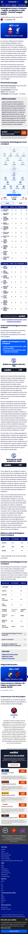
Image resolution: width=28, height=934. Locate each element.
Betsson (3, 899)
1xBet (2, 895)
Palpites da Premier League (10, 654)
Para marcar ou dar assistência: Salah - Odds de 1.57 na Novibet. (14, 351)
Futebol (2, 881)
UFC (2, 888)
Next (26, 676)
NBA (2, 885)
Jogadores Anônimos (17, 838)
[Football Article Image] (14, 674)
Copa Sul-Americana (5, 872)
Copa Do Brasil (4, 869)
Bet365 (2, 897)
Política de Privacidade (6, 855)
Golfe (2, 890)
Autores (2, 851)
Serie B (2, 867)
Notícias (14, 5)
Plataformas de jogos (8, 658)
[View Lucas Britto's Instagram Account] (14, 20)
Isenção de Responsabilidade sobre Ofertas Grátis (11, 860)
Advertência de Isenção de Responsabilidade (17, 748)
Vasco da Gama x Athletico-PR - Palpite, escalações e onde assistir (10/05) (13, 685)
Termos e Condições (5, 858)
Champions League (5, 876)
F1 (1, 883)
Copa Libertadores (5, 871)
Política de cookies (5, 857)
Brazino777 (3, 900)
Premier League (4, 874)
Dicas (2, 5)
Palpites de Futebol (7, 656)
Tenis (2, 886)
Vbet (2, 902)
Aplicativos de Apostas (6, 909)
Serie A (2, 865)
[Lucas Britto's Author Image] (14, 711)
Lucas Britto (9, 19)
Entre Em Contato (4, 853)
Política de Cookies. (6, 928)
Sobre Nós (3, 849)
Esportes (7, 5)
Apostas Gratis (4, 907)
